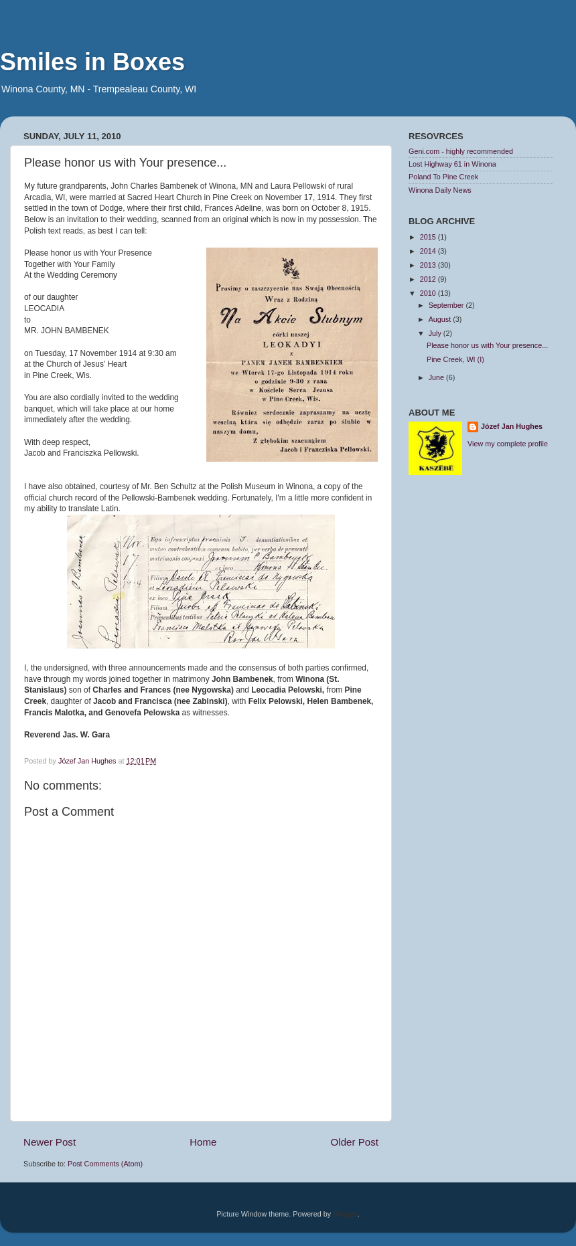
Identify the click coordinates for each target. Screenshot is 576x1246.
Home (203, 1142)
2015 (429, 237)
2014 (429, 251)
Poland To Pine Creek (443, 177)
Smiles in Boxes (92, 62)
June (437, 377)
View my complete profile (507, 444)
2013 (429, 265)
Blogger (345, 1214)
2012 (429, 279)
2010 (429, 293)
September (447, 305)
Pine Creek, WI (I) (455, 359)
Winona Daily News (440, 190)
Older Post (354, 1142)
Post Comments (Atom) (105, 1164)
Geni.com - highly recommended (461, 151)
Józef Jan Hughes (512, 426)
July (436, 333)
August (441, 319)
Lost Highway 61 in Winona (452, 164)
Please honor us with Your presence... (487, 345)
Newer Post (49, 1142)
